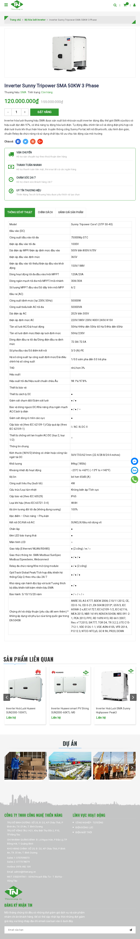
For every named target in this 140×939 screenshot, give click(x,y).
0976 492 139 (23, 866)
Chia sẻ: (8, 141)
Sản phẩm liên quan (28, 659)
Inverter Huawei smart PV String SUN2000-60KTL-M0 (70, 710)
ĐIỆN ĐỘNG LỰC (84, 827)
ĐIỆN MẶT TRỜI (83, 832)
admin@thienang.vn (25, 871)
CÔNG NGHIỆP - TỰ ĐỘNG (89, 822)
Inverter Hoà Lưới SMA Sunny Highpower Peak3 (113, 710)
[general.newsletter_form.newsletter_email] (70, 930)
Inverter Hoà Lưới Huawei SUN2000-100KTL (20, 710)
